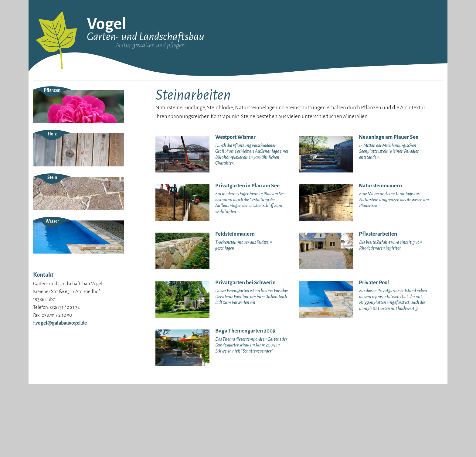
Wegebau (262, 121)
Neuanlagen (265, 95)
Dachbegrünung (330, 104)
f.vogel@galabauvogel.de (60, 395)
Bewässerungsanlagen (336, 121)
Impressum (44, 118)
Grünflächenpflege (394, 95)
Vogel (106, 24)
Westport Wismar (155, 95)
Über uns (41, 95)
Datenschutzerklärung (55, 126)
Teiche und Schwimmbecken (341, 112)
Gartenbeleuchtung (333, 95)
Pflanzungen (265, 112)
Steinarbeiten (266, 104)
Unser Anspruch (48, 103)
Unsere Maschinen (50, 111)
